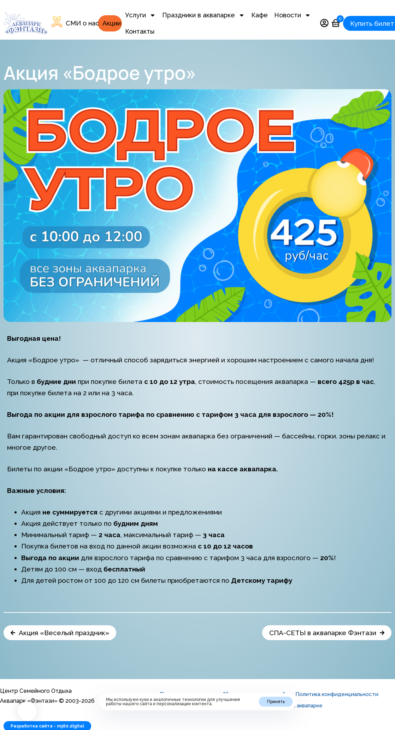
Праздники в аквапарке (203, 15)
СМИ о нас (82, 23)
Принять (276, 701)
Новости (292, 15)
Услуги (140, 15)
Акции (111, 23)
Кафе (259, 15)
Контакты (139, 31)
